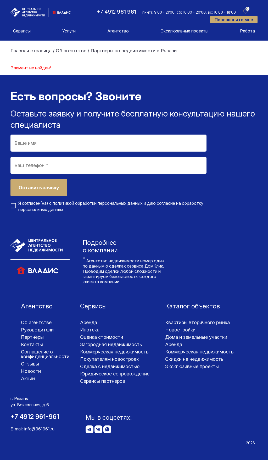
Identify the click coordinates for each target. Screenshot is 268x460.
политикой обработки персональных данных (98, 203)
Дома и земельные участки (196, 337)
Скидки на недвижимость (194, 359)
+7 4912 (116, 12)
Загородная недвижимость (111, 344)
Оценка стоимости (101, 337)
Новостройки (180, 329)
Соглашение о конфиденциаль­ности (45, 354)
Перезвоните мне (234, 19)
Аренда (88, 322)
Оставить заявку (39, 187)
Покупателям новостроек (109, 359)
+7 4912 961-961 (34, 416)
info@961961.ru (39, 428)
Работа (247, 31)
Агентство (118, 31)
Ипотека (89, 329)
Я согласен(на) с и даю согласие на (110, 206)
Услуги (69, 31)
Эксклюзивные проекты (184, 31)
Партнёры (32, 337)
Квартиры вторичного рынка (197, 322)
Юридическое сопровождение (114, 373)
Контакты (32, 344)
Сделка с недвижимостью (109, 366)
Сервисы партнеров (102, 381)
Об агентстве (36, 322)
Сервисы (22, 31)
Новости (31, 371)
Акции (28, 378)
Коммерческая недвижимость (114, 351)
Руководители (37, 329)
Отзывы (30, 364)
